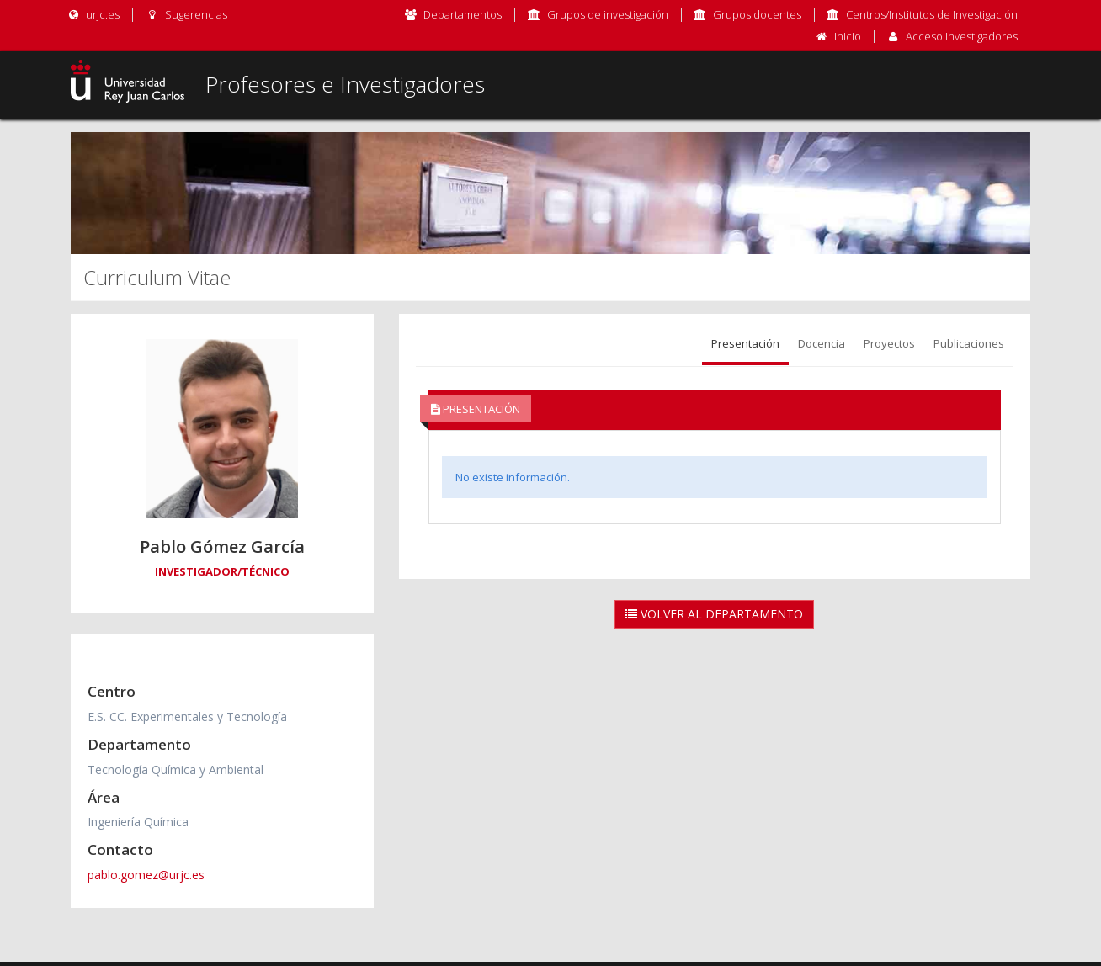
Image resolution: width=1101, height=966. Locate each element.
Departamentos (462, 14)
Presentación (745, 343)
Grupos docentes (757, 14)
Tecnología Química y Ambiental (175, 770)
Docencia (821, 343)
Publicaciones (968, 343)
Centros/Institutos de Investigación (932, 14)
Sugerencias (185, 14)
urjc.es (93, 14)
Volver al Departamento (714, 614)
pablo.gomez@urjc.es (146, 875)
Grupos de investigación (607, 14)
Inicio (847, 36)
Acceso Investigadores (962, 36)
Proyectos (889, 343)
